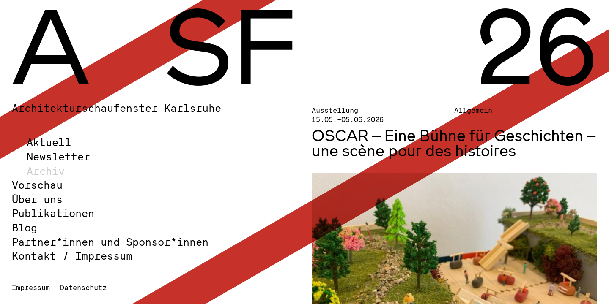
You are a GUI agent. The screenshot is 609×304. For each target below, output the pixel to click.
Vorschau (37, 185)
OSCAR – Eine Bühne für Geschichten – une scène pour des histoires (453, 143)
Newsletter (58, 156)
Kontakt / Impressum (72, 256)
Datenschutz (83, 287)
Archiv (46, 171)
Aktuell (49, 142)
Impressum (31, 287)
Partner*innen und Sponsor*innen (110, 242)
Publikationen (53, 213)
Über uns (37, 199)
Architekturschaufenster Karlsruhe (116, 108)
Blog (24, 227)
